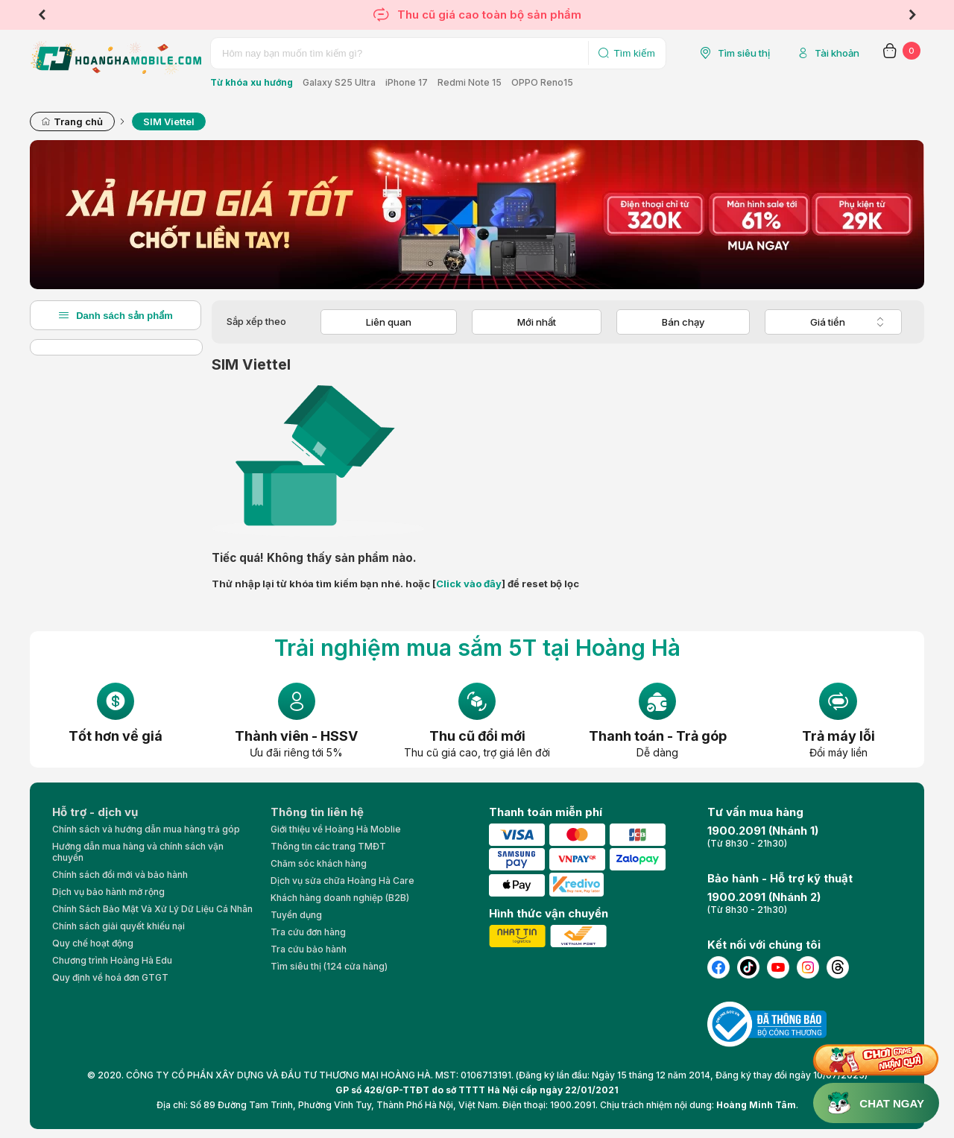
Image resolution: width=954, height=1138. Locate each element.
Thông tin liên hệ (317, 812)
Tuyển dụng (296, 914)
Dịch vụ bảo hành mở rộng (108, 891)
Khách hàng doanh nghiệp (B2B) (340, 897)
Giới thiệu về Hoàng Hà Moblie (336, 829)
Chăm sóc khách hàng (319, 863)
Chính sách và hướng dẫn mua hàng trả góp (146, 829)
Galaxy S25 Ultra (339, 82)
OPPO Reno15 (542, 82)
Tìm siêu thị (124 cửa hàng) (329, 966)
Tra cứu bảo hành (309, 949)
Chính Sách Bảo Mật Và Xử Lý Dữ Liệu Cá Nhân (152, 908)
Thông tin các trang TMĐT (328, 846)
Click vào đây (469, 583)
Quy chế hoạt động (92, 943)
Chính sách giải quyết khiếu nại (118, 926)
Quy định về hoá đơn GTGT (110, 977)
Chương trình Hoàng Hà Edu (112, 960)
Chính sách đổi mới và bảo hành (120, 874)
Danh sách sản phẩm (115, 315)
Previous (42, 15)
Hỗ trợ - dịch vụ (95, 812)
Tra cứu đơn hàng (308, 932)
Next (912, 15)
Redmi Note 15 (469, 82)
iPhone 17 (406, 82)
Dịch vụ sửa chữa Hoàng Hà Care (342, 880)
